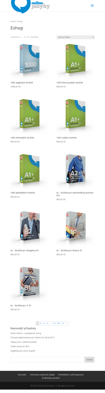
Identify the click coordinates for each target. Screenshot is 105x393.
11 (63, 323)
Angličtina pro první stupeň (22, 350)
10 (58, 323)
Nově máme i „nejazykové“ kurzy (25, 333)
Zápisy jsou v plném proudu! (23, 342)
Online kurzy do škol (19, 346)
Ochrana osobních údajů (42, 374)
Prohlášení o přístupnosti (71, 374)
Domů (13, 21)
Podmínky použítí (51, 378)
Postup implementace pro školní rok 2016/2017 (32, 337)
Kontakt (22, 374)
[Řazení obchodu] (75, 37)
